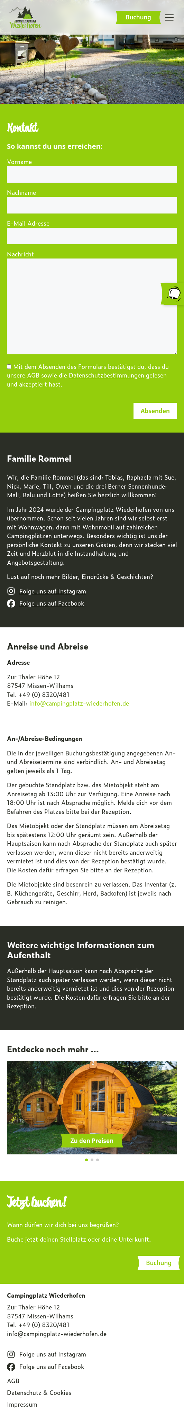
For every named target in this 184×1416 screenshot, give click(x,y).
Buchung (138, 17)
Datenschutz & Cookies (39, 1392)
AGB (33, 375)
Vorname (92, 168)
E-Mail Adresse (92, 229)
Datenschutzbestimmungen (106, 375)
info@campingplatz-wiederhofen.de (57, 1333)
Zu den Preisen (92, 1141)
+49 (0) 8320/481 (44, 1324)
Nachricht (92, 303)
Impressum (22, 1404)
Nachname (92, 198)
